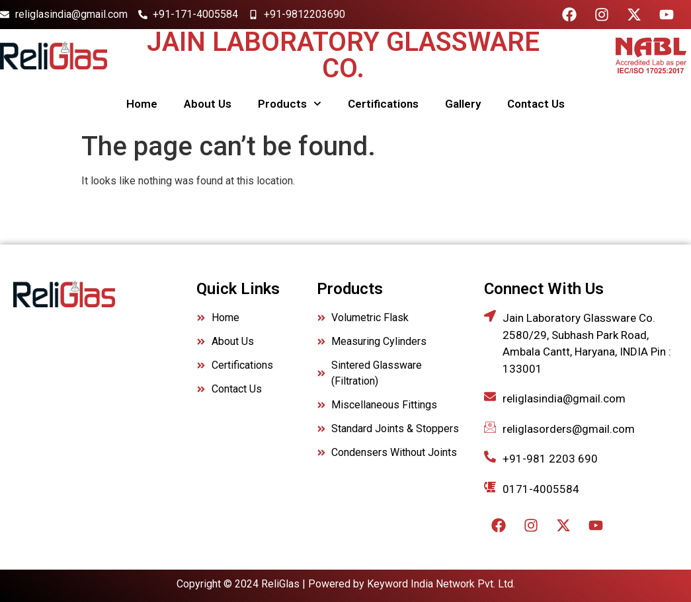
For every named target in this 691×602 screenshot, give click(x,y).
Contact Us (536, 103)
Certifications (383, 103)
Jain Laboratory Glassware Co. (343, 55)
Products (289, 103)
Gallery (463, 103)
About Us (207, 103)
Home (141, 103)
